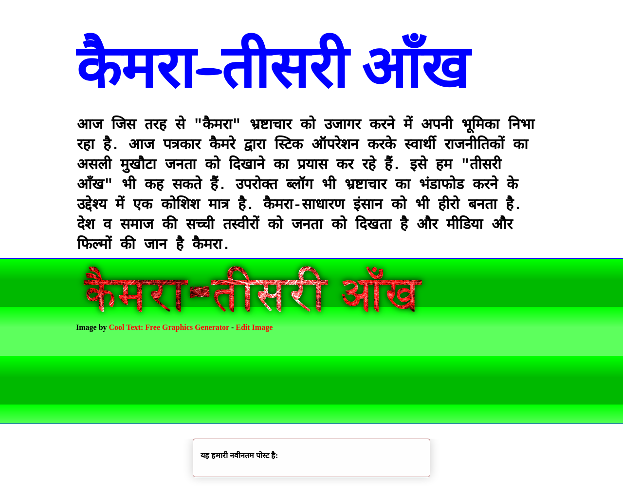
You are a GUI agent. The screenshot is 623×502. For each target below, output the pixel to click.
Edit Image (254, 327)
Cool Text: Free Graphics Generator (169, 327)
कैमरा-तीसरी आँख (272, 67)
